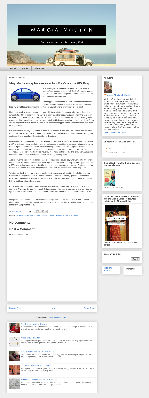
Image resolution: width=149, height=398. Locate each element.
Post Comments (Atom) (58, 318)
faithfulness (35, 215)
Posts (109, 148)
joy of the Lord (62, 215)
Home (13, 68)
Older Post (89, 308)
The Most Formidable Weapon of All (36, 366)
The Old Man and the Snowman (34, 324)
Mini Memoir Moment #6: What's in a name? (39, 380)
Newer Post (15, 308)
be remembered (22, 215)
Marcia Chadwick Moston (119, 95)
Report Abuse (108, 269)
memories (73, 215)
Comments (112, 152)
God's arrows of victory (30, 338)
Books (25, 68)
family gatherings (48, 215)
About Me (39, 68)
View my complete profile (115, 133)
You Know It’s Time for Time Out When (37, 352)
